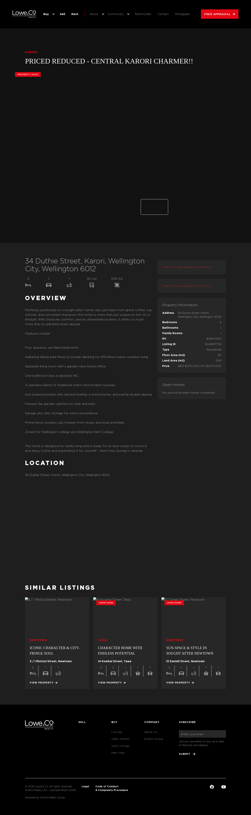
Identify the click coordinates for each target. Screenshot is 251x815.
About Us (150, 732)
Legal (85, 786)
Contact (163, 14)
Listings (117, 732)
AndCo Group (153, 739)
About (94, 14)
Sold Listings (120, 746)
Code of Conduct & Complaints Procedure (111, 788)
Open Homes (120, 739)
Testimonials (142, 14)
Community (116, 14)
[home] (24, 14)
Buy (46, 14)
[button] (48, 14)
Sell (62, 14)
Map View (118, 752)
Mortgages (182, 14)
